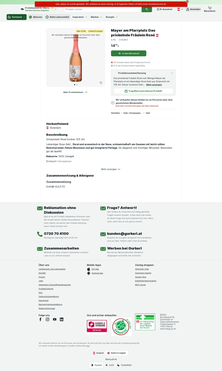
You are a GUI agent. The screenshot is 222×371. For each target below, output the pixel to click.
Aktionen (35, 17)
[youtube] (54, 319)
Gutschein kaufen (143, 273)
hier (88, 346)
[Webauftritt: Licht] (109, 365)
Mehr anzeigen (154, 84)
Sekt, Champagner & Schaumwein (132, 113)
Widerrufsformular (47, 308)
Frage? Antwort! (122, 208)
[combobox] (106, 9)
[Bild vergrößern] (101, 82)
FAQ (40, 292)
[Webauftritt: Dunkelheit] (124, 365)
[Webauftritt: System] (96, 365)
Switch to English (116, 353)
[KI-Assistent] (165, 9)
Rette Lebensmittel (57, 17)
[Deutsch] (180, 9)
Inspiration (80, 17)
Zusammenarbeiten (61, 248)
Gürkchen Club (142, 269)
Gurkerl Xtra (140, 277)
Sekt (148, 113)
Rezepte (112, 17)
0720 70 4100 (56, 233)
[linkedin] (61, 319)
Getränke (115, 113)
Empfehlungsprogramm (145, 281)
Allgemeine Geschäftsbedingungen (55, 285)
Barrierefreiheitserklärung (50, 304)
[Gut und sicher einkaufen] (122, 327)
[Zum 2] (76, 84)
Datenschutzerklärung (49, 296)
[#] (145, 322)
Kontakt (42, 273)
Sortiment (16, 17)
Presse (42, 277)
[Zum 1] (74, 84)
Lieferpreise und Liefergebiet (52, 269)
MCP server (140, 285)
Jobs (41, 281)
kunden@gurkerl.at (124, 233)
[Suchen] (147, 9)
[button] (193, 9)
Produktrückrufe (46, 288)
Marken (96, 17)
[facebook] (40, 319)
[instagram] (47, 319)
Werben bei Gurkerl (124, 248)
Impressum (44, 300)
